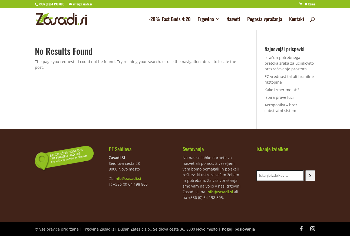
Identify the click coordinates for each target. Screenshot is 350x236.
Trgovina (206, 19)
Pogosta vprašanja (264, 19)
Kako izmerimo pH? (282, 89)
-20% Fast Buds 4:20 (170, 19)
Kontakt (296, 19)
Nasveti (233, 19)
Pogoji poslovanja (238, 229)
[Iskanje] (310, 175)
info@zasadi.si (127, 178)
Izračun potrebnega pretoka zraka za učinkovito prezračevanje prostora (289, 63)
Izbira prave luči (279, 97)
